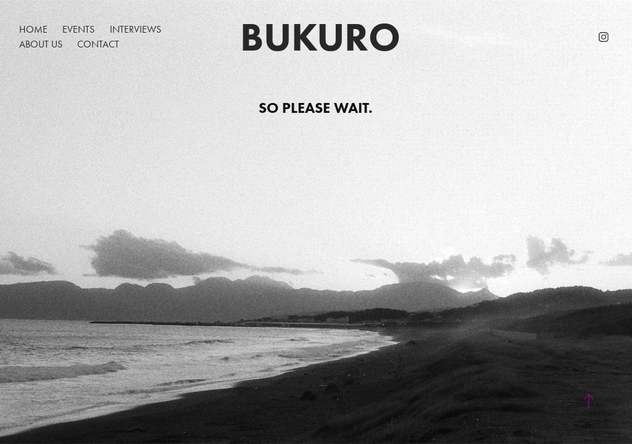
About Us (40, 44)
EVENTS (78, 29)
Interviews (135, 29)
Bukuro (320, 37)
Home (33, 29)
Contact (98, 44)
